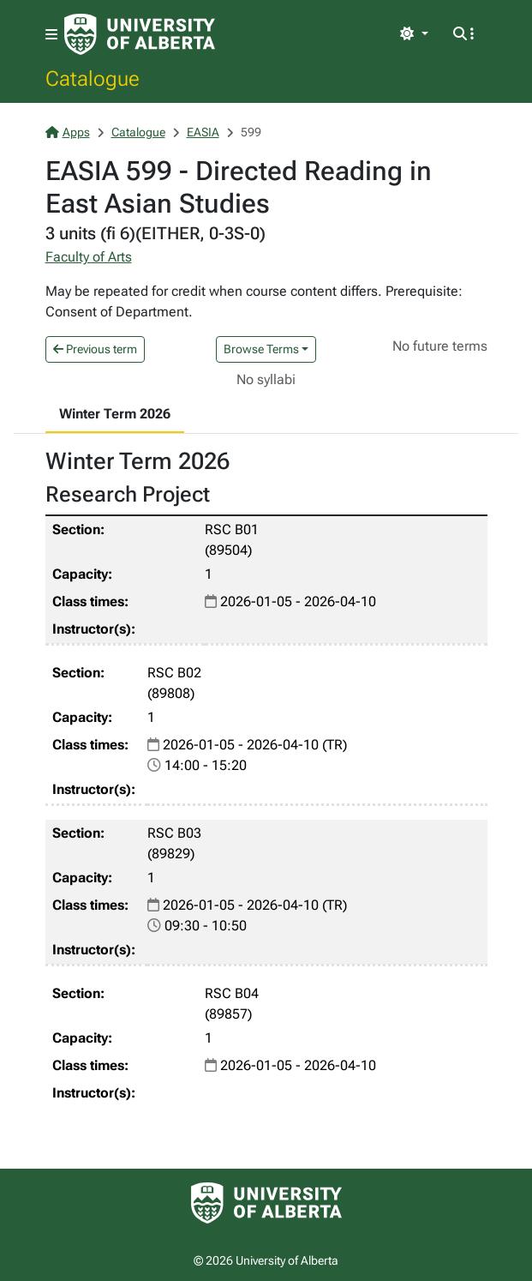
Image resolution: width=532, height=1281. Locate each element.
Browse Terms (261, 349)
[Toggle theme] (414, 34)
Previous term (95, 349)
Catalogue (92, 78)
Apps (67, 132)
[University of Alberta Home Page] (139, 34)
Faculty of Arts (88, 257)
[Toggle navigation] (51, 34)
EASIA (203, 132)
